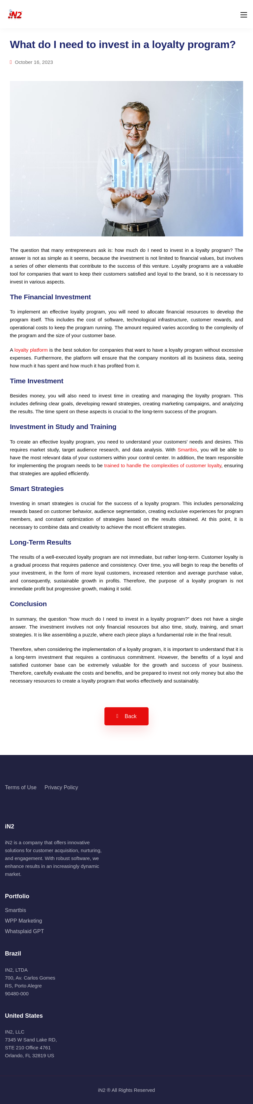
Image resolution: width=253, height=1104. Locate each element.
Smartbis (187, 449)
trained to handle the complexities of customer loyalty (162, 465)
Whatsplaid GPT (24, 931)
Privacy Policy (61, 787)
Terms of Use (21, 787)
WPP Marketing (23, 921)
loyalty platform (31, 350)
